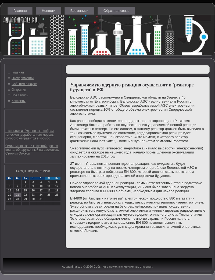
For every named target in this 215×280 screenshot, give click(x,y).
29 (25, 199)
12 (56, 186)
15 (25, 190)
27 (9, 199)
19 (56, 190)
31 (41, 199)
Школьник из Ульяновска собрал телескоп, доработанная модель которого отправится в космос (29, 134)
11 (48, 186)
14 (17, 190)
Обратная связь (116, 11)
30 (33, 199)
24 (41, 194)
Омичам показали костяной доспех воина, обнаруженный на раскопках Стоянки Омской (32, 149)
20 (9, 194)
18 (48, 190)
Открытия (19, 90)
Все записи (79, 11)
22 (25, 194)
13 (9, 190)
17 (41, 190)
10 (41, 186)
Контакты (19, 101)
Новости (48, 11)
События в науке (24, 84)
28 (17, 199)
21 (17, 194)
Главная (20, 11)
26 (56, 194)
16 (33, 190)
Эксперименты (23, 78)
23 (33, 194)
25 (48, 194)
